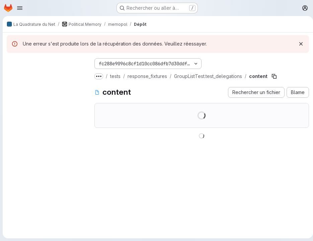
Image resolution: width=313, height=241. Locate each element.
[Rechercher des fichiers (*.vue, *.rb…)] (45, 75)
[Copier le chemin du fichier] (274, 76)
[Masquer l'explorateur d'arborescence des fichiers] (12, 62)
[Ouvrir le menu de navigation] (19, 8)
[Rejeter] (298, 44)
